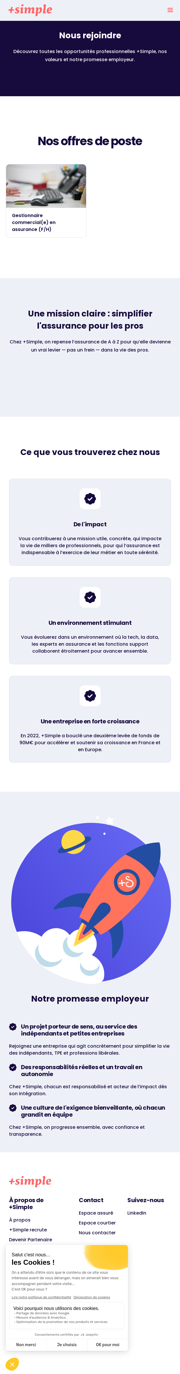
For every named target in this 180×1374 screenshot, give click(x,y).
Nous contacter (97, 1232)
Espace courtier (97, 1223)
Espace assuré (96, 1213)
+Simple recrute (28, 1229)
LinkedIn (136, 1213)
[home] (29, 10)
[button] (170, 10)
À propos (20, 1220)
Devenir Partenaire (30, 1239)
